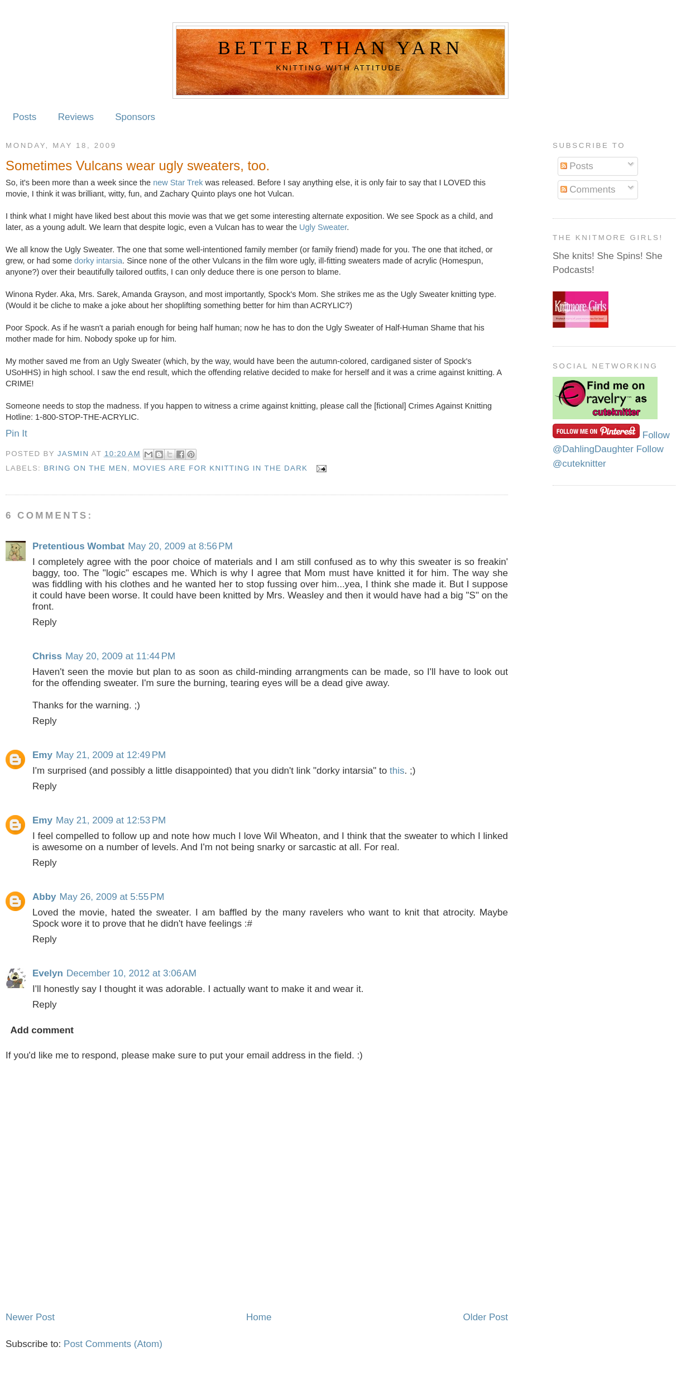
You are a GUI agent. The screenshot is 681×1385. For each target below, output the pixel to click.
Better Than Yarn (340, 47)
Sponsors (135, 117)
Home (258, 1317)
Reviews (76, 117)
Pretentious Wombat (78, 546)
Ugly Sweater (323, 227)
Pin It (16, 433)
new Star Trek (178, 182)
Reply (44, 622)
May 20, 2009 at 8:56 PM (180, 546)
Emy (42, 755)
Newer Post (30, 1317)
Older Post (485, 1317)
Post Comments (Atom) (113, 1344)
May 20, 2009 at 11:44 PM (120, 656)
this (397, 770)
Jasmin (74, 453)
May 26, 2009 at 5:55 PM (112, 897)
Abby (44, 897)
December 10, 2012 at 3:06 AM (131, 973)
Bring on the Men (85, 468)
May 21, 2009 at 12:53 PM (111, 820)
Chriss (47, 656)
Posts (25, 117)
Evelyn (47, 973)
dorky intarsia (98, 260)
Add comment (42, 1030)
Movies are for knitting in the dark (220, 468)
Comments (588, 189)
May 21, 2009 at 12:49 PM (111, 755)
